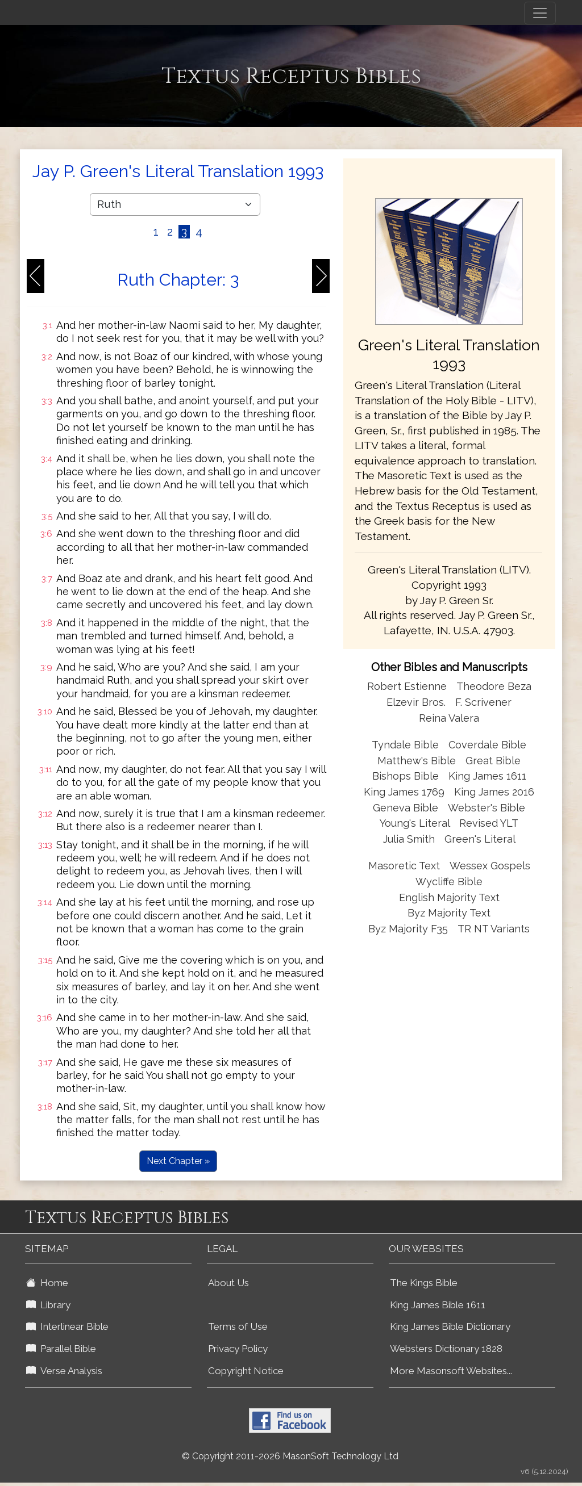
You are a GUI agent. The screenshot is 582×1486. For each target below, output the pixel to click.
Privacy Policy (238, 1348)
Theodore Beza (493, 686)
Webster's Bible (486, 808)
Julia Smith (410, 839)
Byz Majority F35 (408, 929)
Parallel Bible (61, 1348)
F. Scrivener (483, 702)
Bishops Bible (405, 776)
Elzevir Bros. (416, 702)
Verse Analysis (64, 1370)
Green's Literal (480, 839)
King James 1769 (404, 792)
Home (47, 1282)
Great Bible (493, 761)
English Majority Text (449, 897)
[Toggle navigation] (540, 13)
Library (48, 1305)
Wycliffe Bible (449, 882)
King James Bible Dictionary (450, 1326)
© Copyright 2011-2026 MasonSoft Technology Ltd (290, 1456)
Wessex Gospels (490, 866)
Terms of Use (238, 1326)
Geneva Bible (405, 808)
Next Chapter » (178, 1161)
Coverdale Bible (487, 745)
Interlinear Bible (67, 1326)
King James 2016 (494, 792)
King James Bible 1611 (437, 1305)
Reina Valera (449, 718)
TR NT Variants (494, 929)
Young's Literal (416, 823)
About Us (228, 1282)
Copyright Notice (246, 1370)
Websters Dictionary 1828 (446, 1348)
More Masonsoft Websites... (451, 1370)
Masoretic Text (404, 866)
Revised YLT (488, 823)
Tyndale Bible (405, 745)
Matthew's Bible (416, 761)
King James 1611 (487, 776)
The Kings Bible (424, 1282)
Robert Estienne (407, 686)
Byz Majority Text (449, 913)
